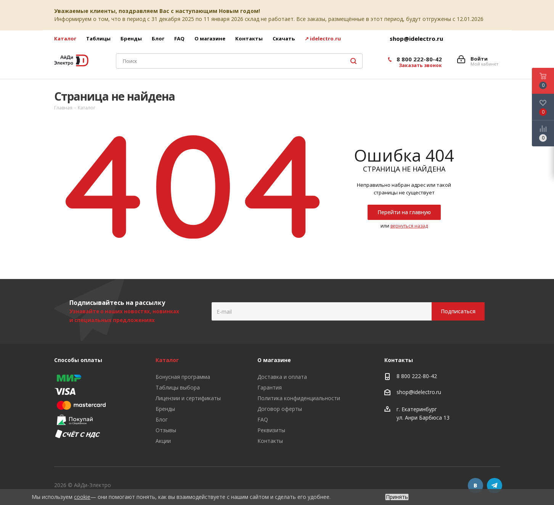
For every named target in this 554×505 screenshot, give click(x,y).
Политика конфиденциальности (298, 398)
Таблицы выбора (178, 387)
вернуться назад (409, 226)
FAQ (262, 419)
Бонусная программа (183, 376)
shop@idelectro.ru (416, 38)
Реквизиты (271, 430)
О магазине (274, 360)
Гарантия (269, 387)
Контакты (270, 440)
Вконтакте (475, 485)
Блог (162, 419)
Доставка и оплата (282, 376)
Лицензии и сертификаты (188, 398)
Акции (163, 440)
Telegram (494, 485)
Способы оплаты (78, 360)
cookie (82, 496)
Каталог (167, 360)
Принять (397, 497)
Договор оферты (279, 408)
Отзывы (166, 430)
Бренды (165, 408)
